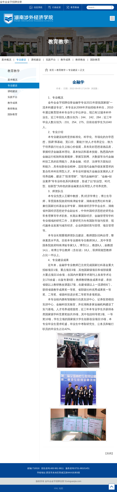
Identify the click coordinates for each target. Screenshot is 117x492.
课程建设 (36, 59)
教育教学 (61, 70)
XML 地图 (58, 488)
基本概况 (6, 59)
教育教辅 (72, 7)
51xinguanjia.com (73, 481)
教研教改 (80, 59)
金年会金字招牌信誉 (11, 2)
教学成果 (65, 59)
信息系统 (35, 7)
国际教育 (95, 59)
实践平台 (51, 59)
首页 (51, 70)
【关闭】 (109, 453)
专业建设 (21, 59)
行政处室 (54, 7)
